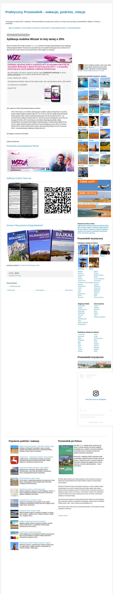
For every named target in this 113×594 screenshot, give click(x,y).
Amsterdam (81, 334)
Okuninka (81, 297)
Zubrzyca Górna (99, 297)
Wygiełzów (97, 290)
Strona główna (40, 290)
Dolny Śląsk (81, 306)
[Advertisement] (94, 46)
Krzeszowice (81, 286)
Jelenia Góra (82, 280)
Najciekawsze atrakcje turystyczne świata (91, 225)
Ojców (80, 295)
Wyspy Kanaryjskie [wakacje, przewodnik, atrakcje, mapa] (36, 446)
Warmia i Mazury (83, 322)
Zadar (95, 351)
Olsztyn (96, 273)
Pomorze (80, 315)
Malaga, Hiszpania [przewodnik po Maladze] (32, 521)
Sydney (96, 346)
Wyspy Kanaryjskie (99, 317)
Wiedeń (96, 349)
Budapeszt (81, 340)
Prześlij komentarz (15, 286)
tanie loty (36, 28)
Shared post (93, 422)
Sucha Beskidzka (99, 279)
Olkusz (96, 271)
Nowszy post (11, 290)
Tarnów (96, 284)
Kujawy (80, 307)
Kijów (79, 346)
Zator (95, 295)
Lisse (79, 347)
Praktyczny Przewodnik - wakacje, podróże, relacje (45, 12)
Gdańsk (80, 279)
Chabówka (81, 275)
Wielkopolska (82, 324)
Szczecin (96, 282)
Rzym (95, 340)
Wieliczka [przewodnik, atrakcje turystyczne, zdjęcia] (34, 543)
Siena (95, 342)
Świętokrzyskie (82, 319)
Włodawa (96, 292)
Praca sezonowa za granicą (86, 233)
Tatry (79, 320)
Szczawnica (97, 280)
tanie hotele (45, 28)
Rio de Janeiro (98, 338)
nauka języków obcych (58, 28)
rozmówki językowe (74, 28)
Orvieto (80, 351)
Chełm (80, 277)
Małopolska (81, 313)
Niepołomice (81, 294)
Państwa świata (62, 515)
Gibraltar (96, 307)
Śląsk (79, 317)
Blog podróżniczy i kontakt (96, 70)
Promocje (18, 275)
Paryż (95, 334)
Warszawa (97, 288)
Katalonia (97, 309)
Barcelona (81, 336)
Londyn (80, 349)
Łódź (79, 292)
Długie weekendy (83, 204)
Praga (96, 336)
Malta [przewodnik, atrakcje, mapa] (29, 510)
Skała (95, 277)
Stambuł (96, 344)
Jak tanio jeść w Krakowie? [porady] (30, 532)
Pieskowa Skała (98, 275)
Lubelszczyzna (82, 309)
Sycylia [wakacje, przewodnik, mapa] (30, 500)
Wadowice (97, 286)
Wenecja (96, 347)
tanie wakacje (27, 28)
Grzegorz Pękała (83, 70)
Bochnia (80, 273)
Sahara (96, 313)
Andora (96, 306)
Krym (95, 311)
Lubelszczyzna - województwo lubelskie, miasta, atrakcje (36, 457)
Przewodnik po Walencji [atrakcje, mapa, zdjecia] (33, 467)
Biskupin (80, 271)
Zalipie (96, 294)
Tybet (95, 315)
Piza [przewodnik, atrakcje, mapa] (29, 478)
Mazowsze (81, 311)
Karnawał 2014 (24, 265)
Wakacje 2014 (34, 265)
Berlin (79, 338)
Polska (82, 445)
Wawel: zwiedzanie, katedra (92, 229)
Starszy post (68, 290)
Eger (79, 342)
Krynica (80, 284)
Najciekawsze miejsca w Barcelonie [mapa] (32, 489)
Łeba (79, 290)
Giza (79, 344)
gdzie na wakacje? (14, 28)
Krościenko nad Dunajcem (86, 282)
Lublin (80, 288)
